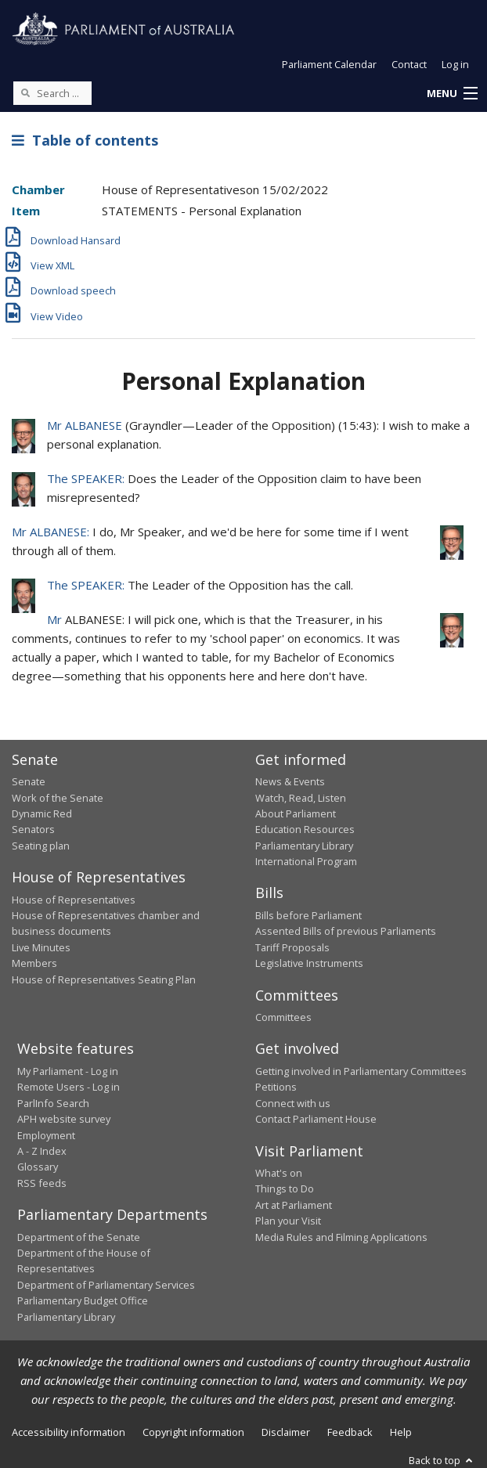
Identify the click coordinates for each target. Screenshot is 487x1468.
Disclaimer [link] (286, 1432)
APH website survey (63, 1119)
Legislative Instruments (309, 963)
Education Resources (305, 829)
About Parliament (295, 813)
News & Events (290, 781)
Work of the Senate (57, 798)
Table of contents (85, 140)
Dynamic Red (42, 813)
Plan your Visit (288, 1221)
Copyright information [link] (193, 1432)
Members (34, 963)
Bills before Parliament (308, 915)
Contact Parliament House (316, 1119)
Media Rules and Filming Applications (341, 1237)
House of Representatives (73, 900)
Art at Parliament (293, 1205)
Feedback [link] (350, 1432)
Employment (46, 1135)
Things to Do (284, 1188)
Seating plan (41, 846)
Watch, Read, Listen (300, 798)
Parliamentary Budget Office (82, 1300)
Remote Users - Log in (68, 1087)
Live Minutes (41, 947)
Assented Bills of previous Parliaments (345, 931)
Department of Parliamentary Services (106, 1285)
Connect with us (292, 1103)
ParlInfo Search (53, 1103)
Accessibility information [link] (68, 1432)
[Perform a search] (25, 92)
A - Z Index (42, 1151)
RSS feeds (42, 1183)
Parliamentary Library (304, 846)
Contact (409, 64)
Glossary (37, 1167)
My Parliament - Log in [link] (67, 1071)
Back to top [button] (442, 1460)
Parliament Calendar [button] (329, 64)
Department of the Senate (78, 1237)
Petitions (276, 1087)
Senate (28, 781)
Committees (283, 1017)
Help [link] (401, 1432)
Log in (455, 64)
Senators (33, 829)
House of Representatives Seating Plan (104, 979)
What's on (278, 1173)
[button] (452, 94)
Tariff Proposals (292, 947)
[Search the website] (52, 93)
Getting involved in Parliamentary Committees (361, 1071)
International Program (306, 861)
